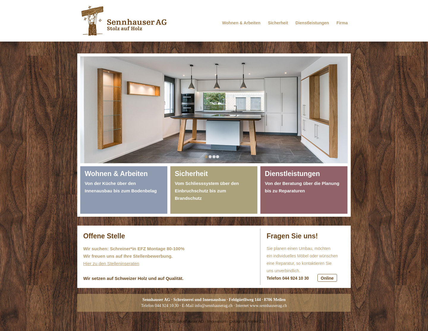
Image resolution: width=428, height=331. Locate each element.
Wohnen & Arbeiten (241, 22)
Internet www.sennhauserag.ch (261, 305)
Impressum (216, 321)
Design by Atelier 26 (246, 321)
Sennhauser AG (190, 321)
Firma (342, 22)
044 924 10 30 (167, 305)
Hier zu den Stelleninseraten (111, 263)
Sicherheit (278, 22)
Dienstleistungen (312, 22)
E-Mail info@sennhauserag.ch (207, 305)
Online (327, 278)
